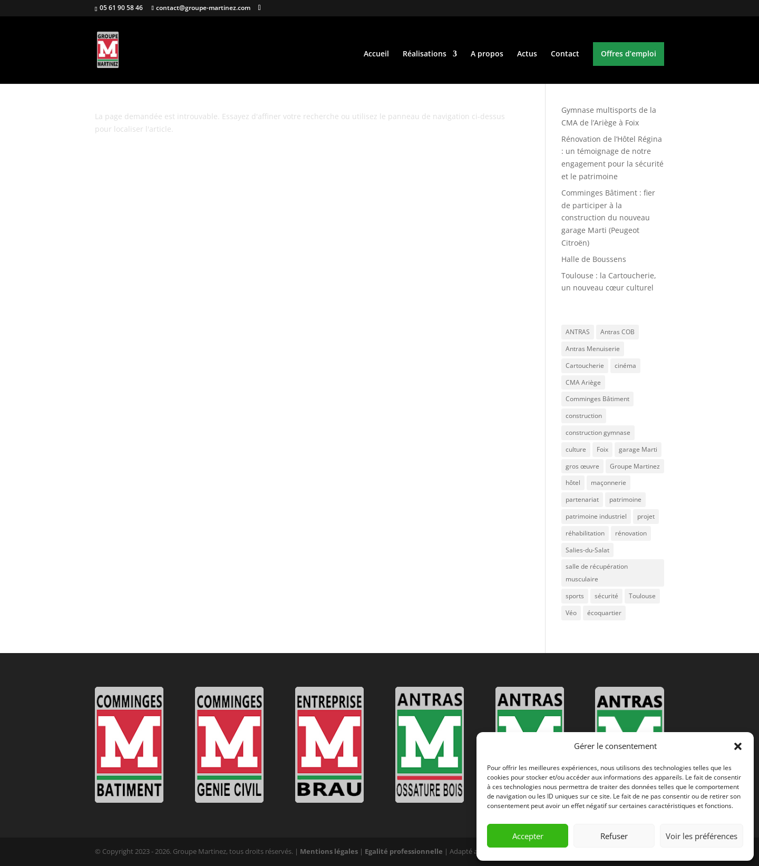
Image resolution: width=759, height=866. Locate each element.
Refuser (614, 836)
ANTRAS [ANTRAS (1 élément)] (578, 331)
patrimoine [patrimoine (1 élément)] (625, 499)
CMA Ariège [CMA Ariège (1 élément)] (583, 382)
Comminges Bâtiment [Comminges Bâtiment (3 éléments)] (597, 398)
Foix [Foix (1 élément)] (602, 449)
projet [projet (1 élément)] (646, 516)
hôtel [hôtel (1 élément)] (573, 482)
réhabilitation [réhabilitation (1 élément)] (585, 533)
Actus (527, 54)
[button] (738, 746)
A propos (487, 54)
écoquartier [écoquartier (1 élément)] (604, 612)
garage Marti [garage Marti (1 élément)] (638, 449)
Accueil (376, 54)
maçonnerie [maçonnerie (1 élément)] (608, 482)
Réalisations (424, 54)
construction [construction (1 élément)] (584, 415)
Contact (565, 54)
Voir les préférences (701, 836)
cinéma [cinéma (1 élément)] (625, 365)
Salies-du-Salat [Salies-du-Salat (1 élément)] (587, 550)
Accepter (527, 836)
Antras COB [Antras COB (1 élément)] (617, 331)
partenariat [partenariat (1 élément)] (582, 499)
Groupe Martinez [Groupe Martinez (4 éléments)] (635, 466)
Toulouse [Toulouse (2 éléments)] (642, 595)
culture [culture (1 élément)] (576, 449)
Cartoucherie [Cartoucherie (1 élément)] (585, 365)
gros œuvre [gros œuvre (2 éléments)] (582, 466)
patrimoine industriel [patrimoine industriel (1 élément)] (596, 516)
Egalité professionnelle (404, 851)
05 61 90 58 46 (120, 7)
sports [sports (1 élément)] (575, 595)
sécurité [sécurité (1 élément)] (606, 595)
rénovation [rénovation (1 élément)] (631, 533)
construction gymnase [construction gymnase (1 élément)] (598, 432)
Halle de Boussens (593, 259)
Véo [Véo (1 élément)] (571, 612)
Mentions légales (329, 851)
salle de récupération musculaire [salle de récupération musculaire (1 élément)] (597, 572)
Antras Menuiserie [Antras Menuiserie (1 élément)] (593, 348)
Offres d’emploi (628, 54)
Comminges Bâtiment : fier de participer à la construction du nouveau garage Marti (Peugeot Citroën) (608, 218)
